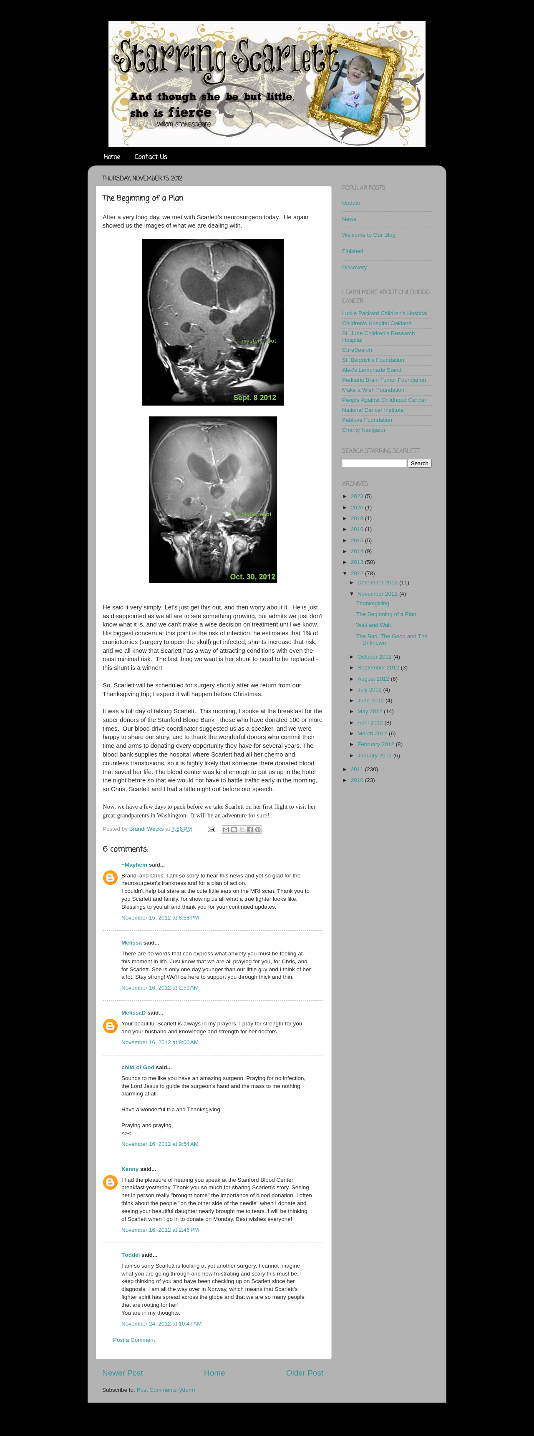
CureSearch (357, 350)
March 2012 (373, 733)
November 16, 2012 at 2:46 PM (160, 1230)
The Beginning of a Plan (386, 614)
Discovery (354, 267)
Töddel (130, 1255)
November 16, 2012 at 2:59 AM (160, 988)
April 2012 (371, 722)
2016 (358, 529)
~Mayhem (134, 865)
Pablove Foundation (367, 420)
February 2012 (377, 744)
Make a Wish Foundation (373, 390)
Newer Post (122, 1372)
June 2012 (371, 700)
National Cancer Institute (373, 410)
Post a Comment (134, 1340)
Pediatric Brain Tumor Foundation (384, 380)
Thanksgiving (373, 603)
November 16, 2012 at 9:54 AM (160, 1144)
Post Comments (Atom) (166, 1390)
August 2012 (374, 679)
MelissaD (133, 1013)
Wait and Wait (373, 625)
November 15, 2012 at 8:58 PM (160, 918)
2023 (358, 496)
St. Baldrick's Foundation (373, 360)
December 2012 (378, 582)
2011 (358, 769)
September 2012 (379, 667)
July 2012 (370, 690)
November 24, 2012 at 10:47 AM (161, 1324)
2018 (358, 518)
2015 (358, 540)
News (349, 219)
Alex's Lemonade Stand (371, 370)
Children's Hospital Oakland (376, 323)
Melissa (131, 943)
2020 (358, 507)
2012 (358, 573)
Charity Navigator (363, 430)
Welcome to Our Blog (368, 235)
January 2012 (375, 755)
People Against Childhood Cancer (384, 400)
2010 (358, 780)
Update (351, 203)
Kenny (130, 1169)
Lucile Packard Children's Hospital (384, 313)
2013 (358, 562)
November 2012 (378, 594)
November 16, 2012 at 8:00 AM (160, 1042)
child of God (137, 1067)
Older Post (304, 1372)
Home (112, 157)
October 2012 (375, 657)
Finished (352, 251)
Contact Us (151, 157)
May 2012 (371, 711)
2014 (358, 551)
